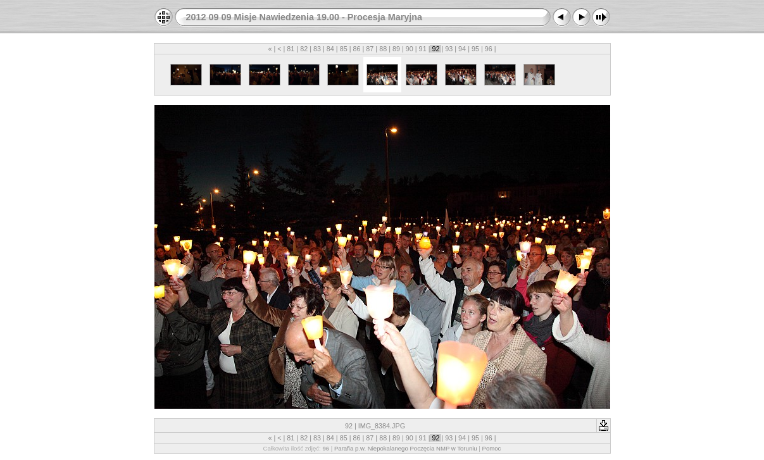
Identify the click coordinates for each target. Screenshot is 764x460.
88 (383, 49)
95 (475, 49)
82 (304, 49)
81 (290, 49)
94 (462, 49)
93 (448, 49)
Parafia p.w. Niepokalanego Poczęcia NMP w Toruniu (405, 448)
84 (330, 49)
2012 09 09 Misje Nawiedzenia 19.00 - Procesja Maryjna (304, 17)
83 (317, 49)
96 (488, 49)
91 (423, 49)
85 (343, 49)
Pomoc (491, 448)
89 (396, 49)
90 (409, 49)
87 (369, 49)
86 (356, 49)
